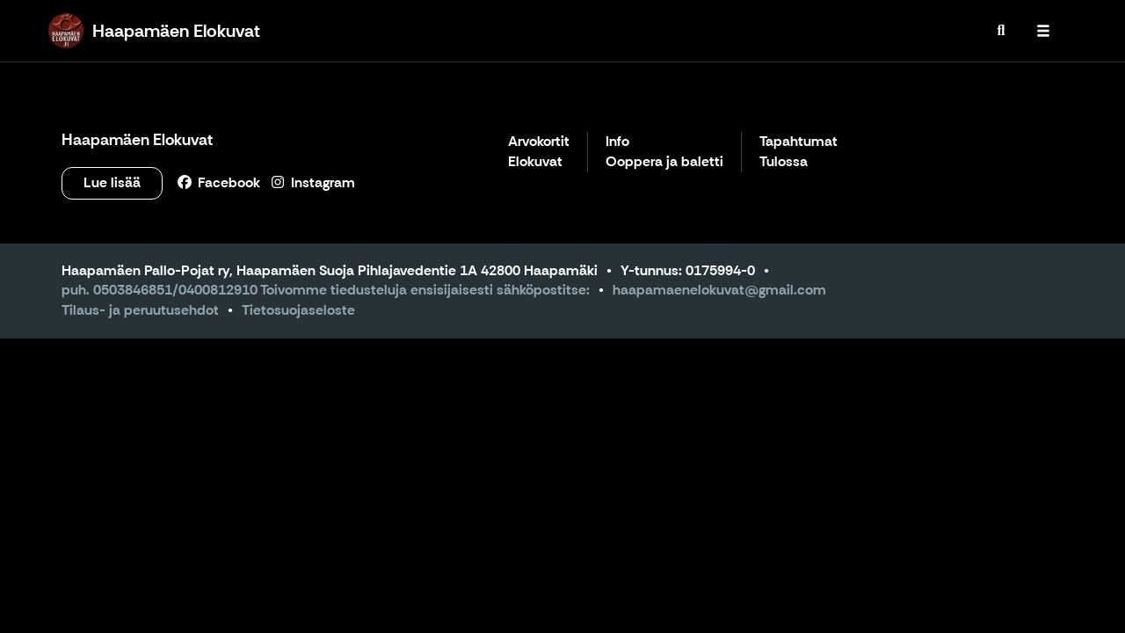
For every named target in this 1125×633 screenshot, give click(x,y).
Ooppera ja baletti (664, 162)
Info (617, 142)
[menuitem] (1001, 31)
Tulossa (783, 162)
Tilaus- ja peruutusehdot (140, 310)
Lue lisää (112, 182)
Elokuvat (535, 162)
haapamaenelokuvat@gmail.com (719, 289)
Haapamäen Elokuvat (137, 139)
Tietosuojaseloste (298, 310)
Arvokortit (539, 142)
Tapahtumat (798, 142)
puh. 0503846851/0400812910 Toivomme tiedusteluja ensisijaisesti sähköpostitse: (326, 289)
